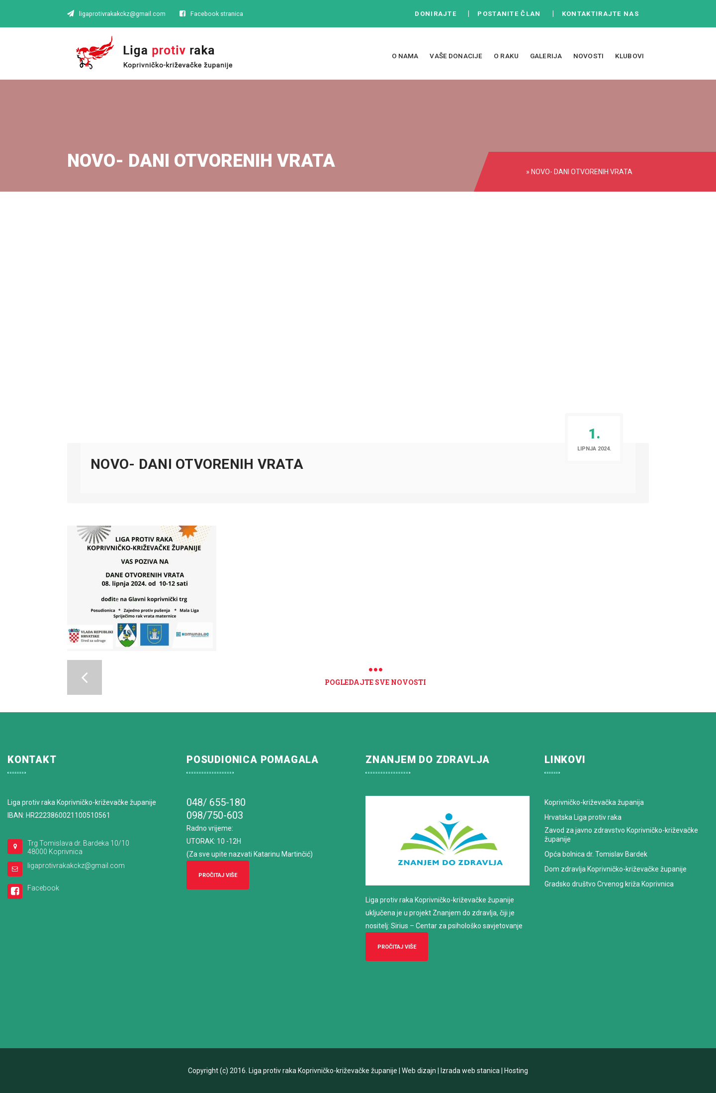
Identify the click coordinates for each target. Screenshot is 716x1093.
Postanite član (512, 13)
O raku (506, 56)
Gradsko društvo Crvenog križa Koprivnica (609, 884)
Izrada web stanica (470, 1071)
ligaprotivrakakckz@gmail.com (76, 866)
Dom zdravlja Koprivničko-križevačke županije (615, 869)
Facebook (43, 888)
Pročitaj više (217, 875)
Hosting (516, 1071)
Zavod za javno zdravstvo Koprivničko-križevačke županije (621, 834)
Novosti (588, 56)
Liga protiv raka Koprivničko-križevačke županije (323, 1071)
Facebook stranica (216, 13)
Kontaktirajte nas (603, 13)
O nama (405, 56)
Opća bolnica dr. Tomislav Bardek (595, 854)
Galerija (546, 56)
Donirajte (435, 13)
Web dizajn (419, 1071)
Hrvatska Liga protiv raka (583, 817)
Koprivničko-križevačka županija (594, 802)
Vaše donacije (456, 56)
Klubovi (629, 56)
